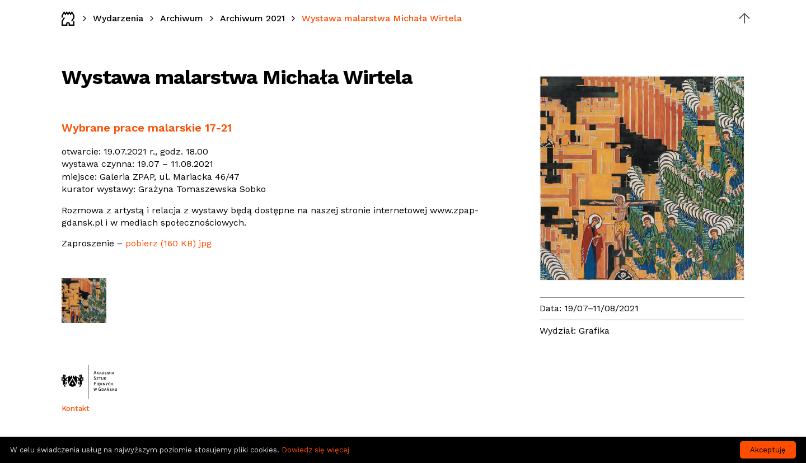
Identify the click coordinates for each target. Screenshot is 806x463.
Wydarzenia (118, 18)
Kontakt (76, 408)
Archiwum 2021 (252, 18)
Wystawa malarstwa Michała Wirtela (382, 18)
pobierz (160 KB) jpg (168, 243)
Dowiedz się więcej (315, 450)
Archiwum (181, 18)
